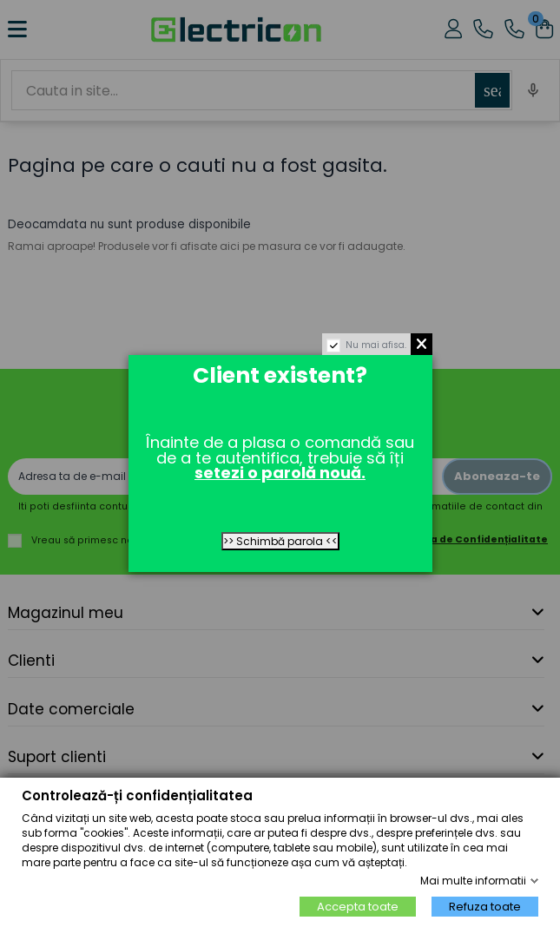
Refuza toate (485, 906)
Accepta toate (358, 906)
